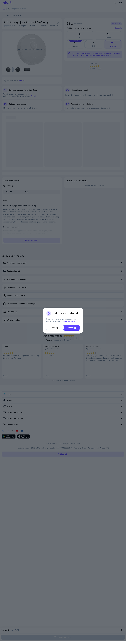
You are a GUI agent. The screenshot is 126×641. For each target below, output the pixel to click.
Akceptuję (72, 328)
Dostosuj (54, 328)
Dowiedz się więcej (68, 321)
